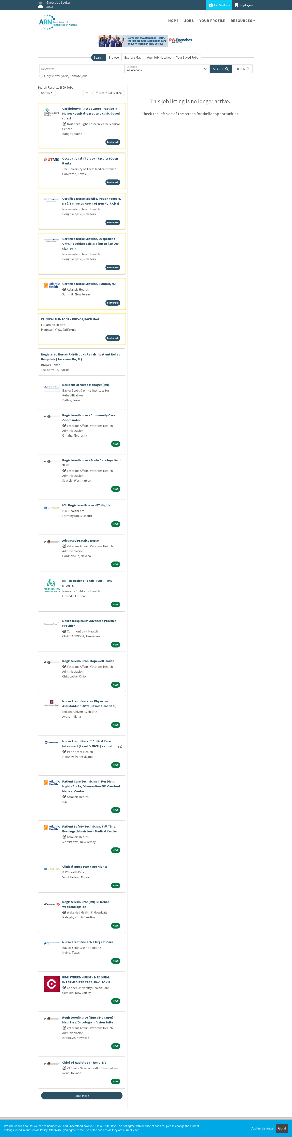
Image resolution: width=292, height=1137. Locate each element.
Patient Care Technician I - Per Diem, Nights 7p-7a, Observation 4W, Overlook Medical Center (91, 786)
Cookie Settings (261, 1128)
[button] (242, 68)
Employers (244, 5)
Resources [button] (241, 20)
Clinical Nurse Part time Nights (84, 866)
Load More (82, 1096)
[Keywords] (82, 68)
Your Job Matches (159, 57)
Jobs (189, 20)
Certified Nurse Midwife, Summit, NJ (89, 284)
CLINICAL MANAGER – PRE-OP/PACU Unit (70, 319)
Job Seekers (219, 5)
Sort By (45, 93)
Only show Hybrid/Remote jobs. (66, 76)
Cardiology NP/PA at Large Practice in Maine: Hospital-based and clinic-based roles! (91, 113)
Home (173, 20)
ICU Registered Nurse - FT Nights (86, 505)
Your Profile (212, 20)
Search (98, 57)
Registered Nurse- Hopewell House (88, 661)
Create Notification (109, 93)
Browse (113, 57)
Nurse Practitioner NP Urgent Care (87, 942)
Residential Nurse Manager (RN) (85, 385)
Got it (282, 1128)
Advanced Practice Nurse (80, 540)
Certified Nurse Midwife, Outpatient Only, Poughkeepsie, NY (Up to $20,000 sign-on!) (90, 243)
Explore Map (133, 57)
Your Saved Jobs (187, 57)
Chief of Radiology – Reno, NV (84, 1062)
